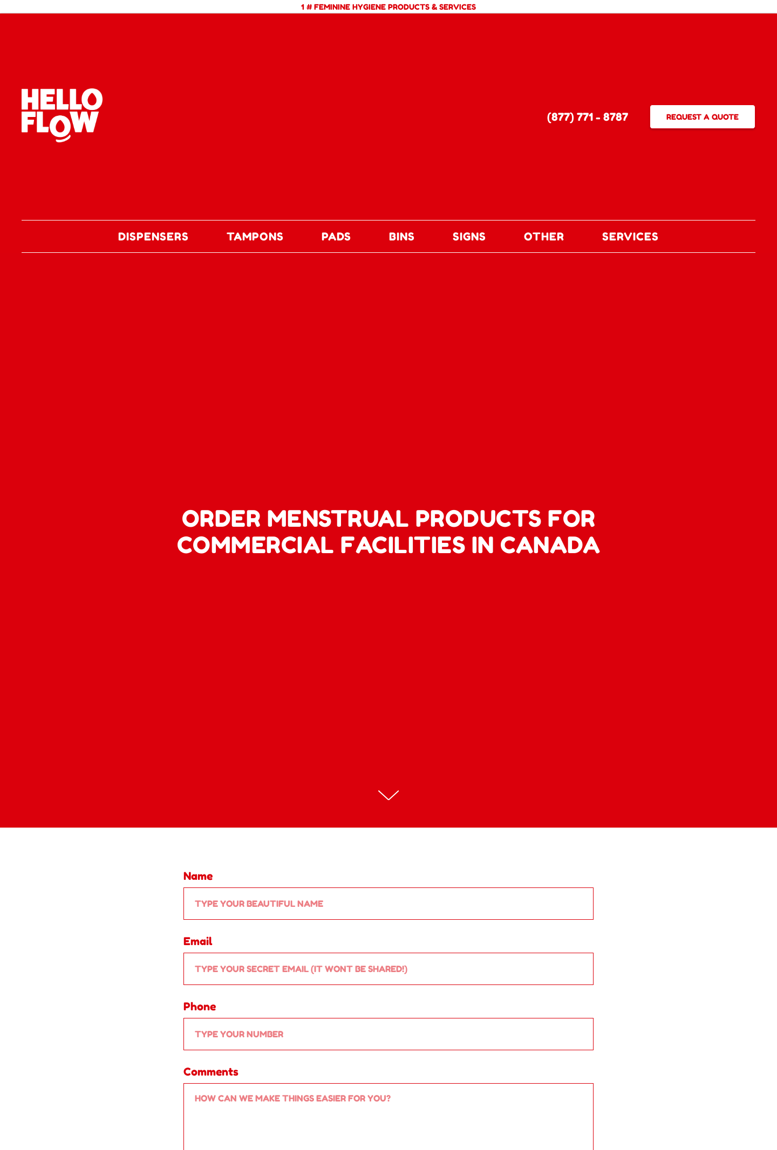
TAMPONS (255, 236)
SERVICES (630, 236)
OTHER (544, 236)
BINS (402, 236)
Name (198, 876)
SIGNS (469, 236)
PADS (336, 236)
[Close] (760, 7)
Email (198, 941)
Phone (199, 1006)
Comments (210, 1071)
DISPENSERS (153, 236)
